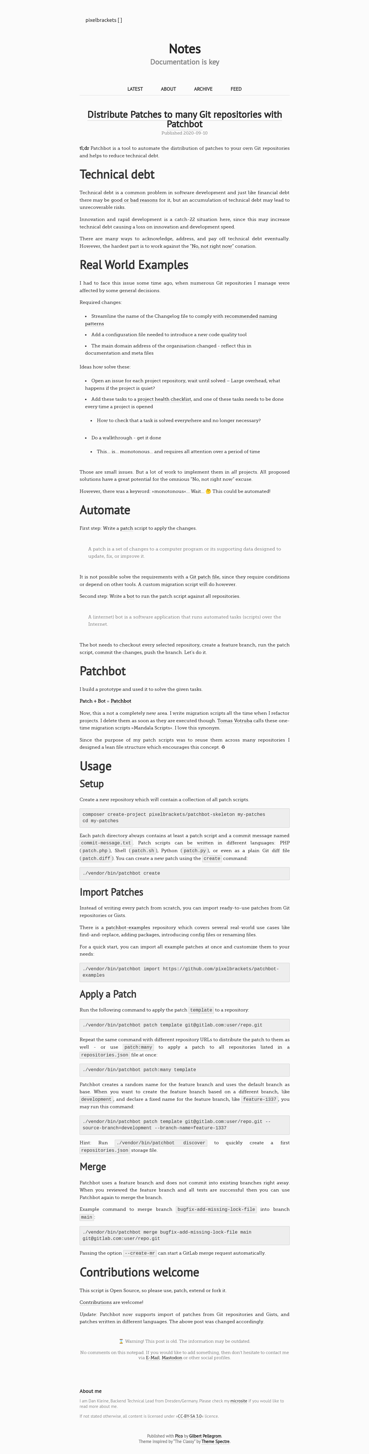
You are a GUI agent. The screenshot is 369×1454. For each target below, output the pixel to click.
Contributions (96, 1302)
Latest (135, 89)
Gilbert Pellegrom (205, 1436)
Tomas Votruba (234, 720)
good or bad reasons (134, 200)
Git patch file (204, 577)
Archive (203, 89)
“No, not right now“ (212, 246)
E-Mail (152, 1357)
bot (130, 596)
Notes (185, 48)
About (168, 89)
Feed (236, 89)
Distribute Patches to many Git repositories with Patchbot (184, 119)
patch (126, 528)
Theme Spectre (215, 1441)
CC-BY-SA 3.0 (190, 1416)
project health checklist (164, 399)
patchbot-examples (128, 927)
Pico (179, 1436)
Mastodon (172, 1357)
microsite (238, 1401)
